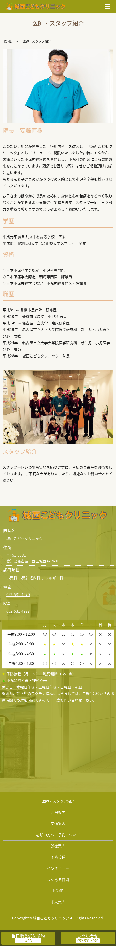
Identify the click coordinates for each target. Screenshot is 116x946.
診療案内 (58, 845)
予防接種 (58, 857)
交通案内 (58, 823)
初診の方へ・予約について (58, 834)
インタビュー (58, 868)
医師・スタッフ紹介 (58, 801)
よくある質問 (58, 879)
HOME (7, 41)
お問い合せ (87, 935)
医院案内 (58, 812)
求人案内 (58, 902)
